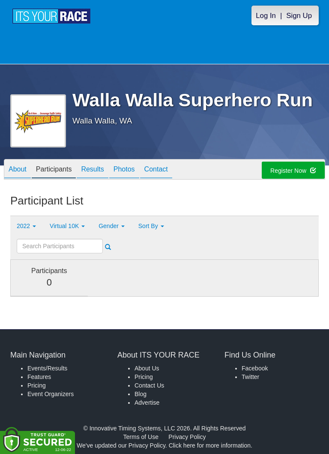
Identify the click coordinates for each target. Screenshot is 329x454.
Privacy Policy (187, 436)
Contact (156, 170)
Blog (141, 394)
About (18, 170)
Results (92, 170)
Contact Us (149, 385)
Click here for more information (210, 445)
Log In (266, 16)
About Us (147, 368)
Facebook (255, 368)
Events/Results (47, 368)
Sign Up (299, 16)
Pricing (36, 385)
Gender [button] (112, 225)
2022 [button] (26, 225)
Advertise (147, 402)
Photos (124, 170)
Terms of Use (141, 436)
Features (39, 376)
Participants (54, 170)
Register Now (293, 170)
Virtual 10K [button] (67, 225)
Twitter (250, 376)
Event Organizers (50, 394)
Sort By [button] (151, 225)
